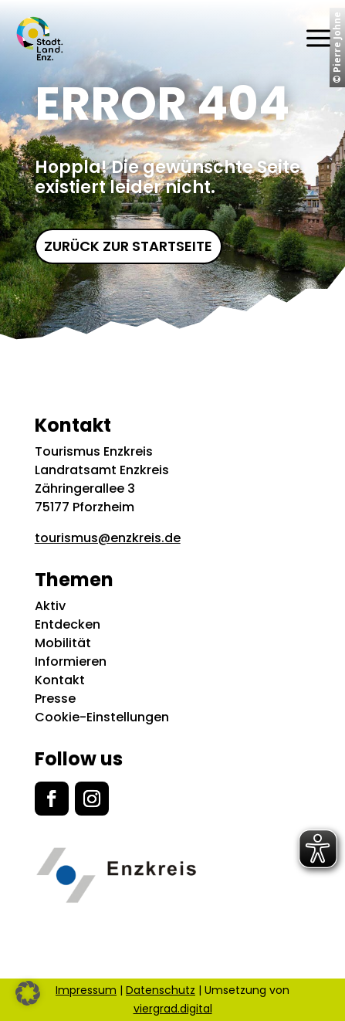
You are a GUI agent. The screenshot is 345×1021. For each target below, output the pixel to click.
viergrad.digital (173, 1008)
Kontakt (60, 680)
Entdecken (67, 624)
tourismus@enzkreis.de (108, 538)
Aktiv (50, 606)
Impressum (86, 990)
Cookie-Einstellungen (102, 717)
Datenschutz (160, 990)
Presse (55, 698)
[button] (28, 993)
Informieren (71, 661)
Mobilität (63, 643)
